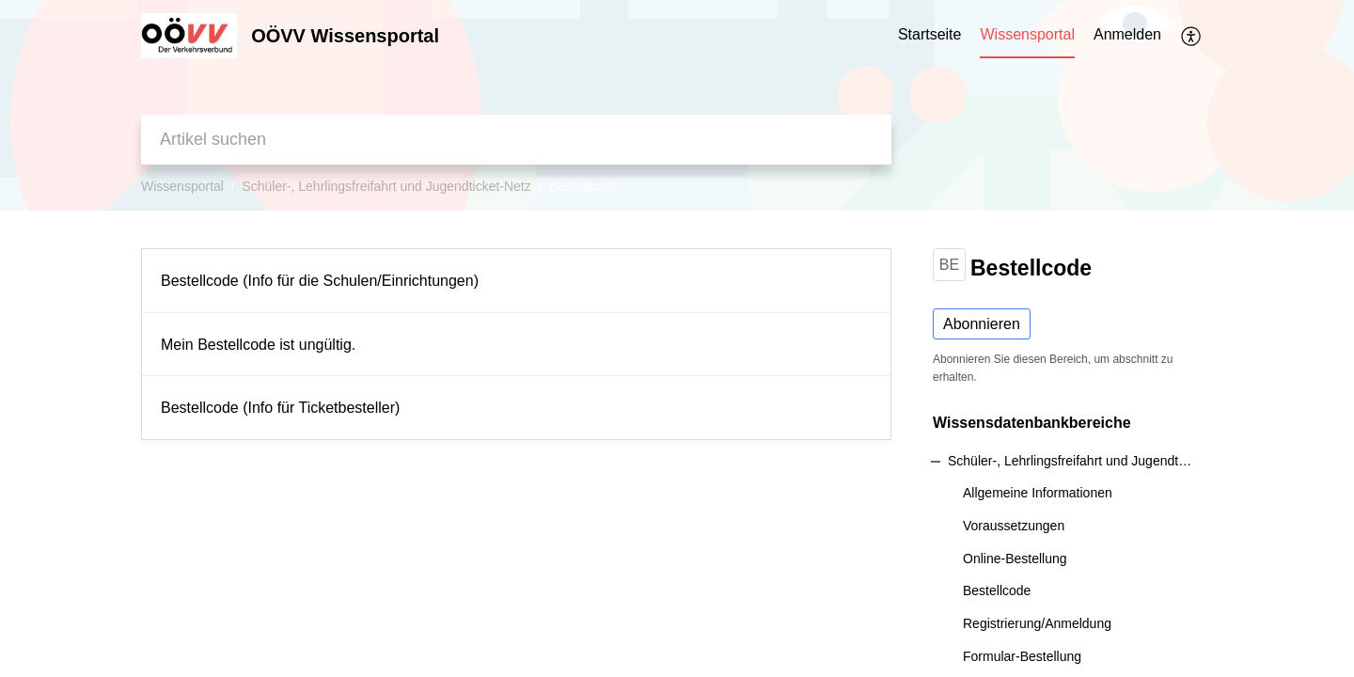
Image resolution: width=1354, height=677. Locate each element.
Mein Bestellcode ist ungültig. (258, 345)
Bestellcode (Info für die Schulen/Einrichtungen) (320, 281)
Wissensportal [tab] (1027, 34)
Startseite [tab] (930, 34)
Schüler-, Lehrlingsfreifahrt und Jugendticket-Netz (386, 186)
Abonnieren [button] (981, 324)
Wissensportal (182, 186)
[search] (516, 140)
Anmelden (1127, 34)
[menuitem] (1127, 35)
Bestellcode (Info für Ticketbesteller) (280, 408)
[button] (1192, 35)
